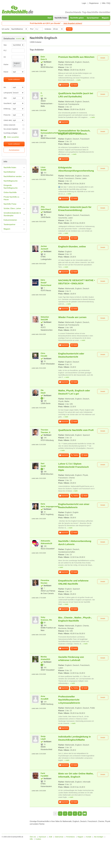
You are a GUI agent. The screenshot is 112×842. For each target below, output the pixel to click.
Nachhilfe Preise (10, 204)
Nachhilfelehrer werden (13, 176)
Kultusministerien (10, 220)
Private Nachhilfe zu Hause (11, 198)
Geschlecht (7, 103)
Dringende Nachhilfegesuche (11, 186)
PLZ (31, 29)
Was (5, 45)
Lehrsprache (7, 93)
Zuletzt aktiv (7, 120)
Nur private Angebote (14, 129)
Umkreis (48, 29)
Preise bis (7, 115)
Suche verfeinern (14, 79)
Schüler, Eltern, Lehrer (12, 208)
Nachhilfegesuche (11, 181)
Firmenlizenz (70, 837)
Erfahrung (7, 109)
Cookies (38, 839)
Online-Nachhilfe (10, 192)
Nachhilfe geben (77, 18)
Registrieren (94, 3)
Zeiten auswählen (11, 137)
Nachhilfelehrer (9, 172)
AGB (50, 837)
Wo (5, 87)
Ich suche (5, 29)
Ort (5, 57)
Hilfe (31, 839)
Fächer (6, 64)
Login (84, 3)
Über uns (33, 837)
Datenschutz (59, 837)
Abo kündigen (98, 837)
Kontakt (88, 837)
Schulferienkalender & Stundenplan (12, 214)
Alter (5, 98)
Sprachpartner (93, 18)
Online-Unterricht (14, 125)
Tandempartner (9, 224)
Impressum (42, 837)
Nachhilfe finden (61, 18)
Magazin (105, 18)
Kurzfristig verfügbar (14, 133)
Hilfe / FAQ (106, 3)
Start (50, 18)
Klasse (6, 72)
